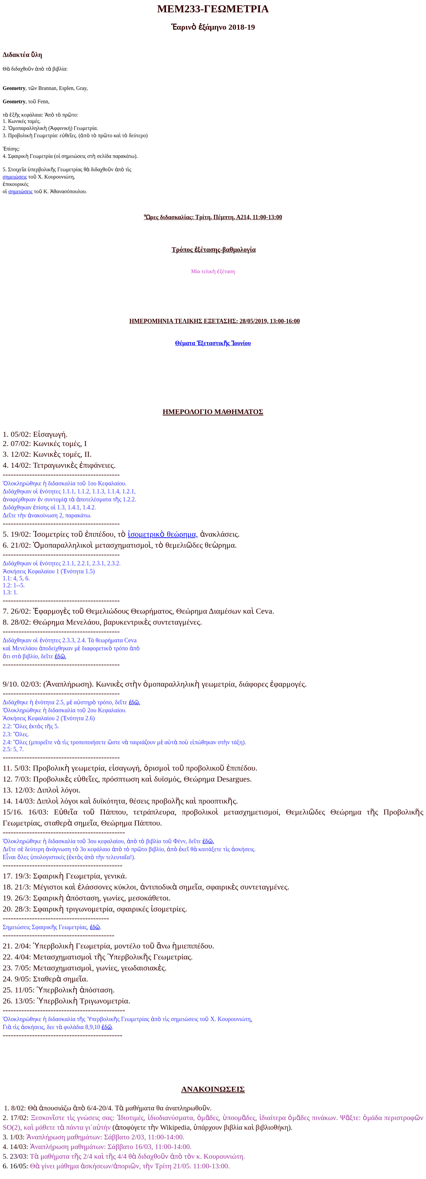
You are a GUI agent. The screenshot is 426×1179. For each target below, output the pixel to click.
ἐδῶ (95, 927)
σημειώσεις (15, 177)
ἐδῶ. (60, 656)
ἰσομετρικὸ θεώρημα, (163, 534)
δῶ (106, 1027)
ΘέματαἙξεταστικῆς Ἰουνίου (213, 343)
